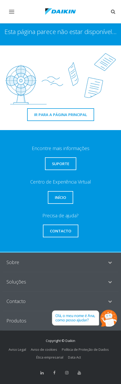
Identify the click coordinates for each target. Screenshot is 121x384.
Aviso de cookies (44, 349)
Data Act (74, 357)
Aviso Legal (17, 349)
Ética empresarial (49, 357)
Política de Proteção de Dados (85, 349)
